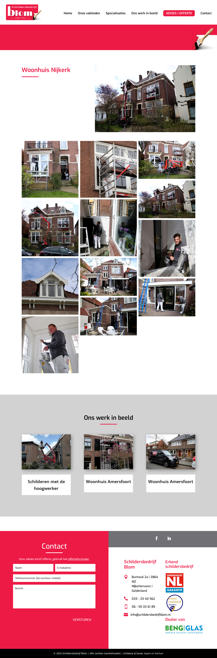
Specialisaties (116, 13)
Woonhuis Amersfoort (108, 481)
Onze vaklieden (89, 13)
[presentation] (46, 616)
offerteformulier (81, 562)
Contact (206, 13)
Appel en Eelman (153, 653)
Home (68, 13)
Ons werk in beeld (144, 13)
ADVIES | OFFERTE (179, 13)
